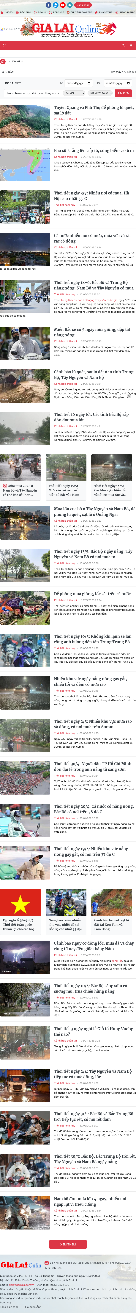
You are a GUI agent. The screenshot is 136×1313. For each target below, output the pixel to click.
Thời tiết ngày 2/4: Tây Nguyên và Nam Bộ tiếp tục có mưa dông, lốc (93, 1074)
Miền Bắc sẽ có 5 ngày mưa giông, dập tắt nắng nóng (92, 332)
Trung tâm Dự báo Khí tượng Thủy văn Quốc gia (89, 300)
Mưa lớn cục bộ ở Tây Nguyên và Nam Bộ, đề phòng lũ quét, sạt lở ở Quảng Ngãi (94, 512)
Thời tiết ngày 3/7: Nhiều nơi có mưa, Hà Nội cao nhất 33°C (91, 196)
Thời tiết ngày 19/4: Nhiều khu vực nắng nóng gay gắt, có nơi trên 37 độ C (91, 852)
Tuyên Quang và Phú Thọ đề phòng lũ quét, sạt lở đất (94, 110)
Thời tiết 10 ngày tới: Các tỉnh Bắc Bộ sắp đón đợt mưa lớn (91, 417)
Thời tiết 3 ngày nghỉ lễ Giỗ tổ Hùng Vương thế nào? (93, 1032)
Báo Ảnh (23, 12)
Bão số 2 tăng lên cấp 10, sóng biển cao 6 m (94, 150)
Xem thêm (68, 1244)
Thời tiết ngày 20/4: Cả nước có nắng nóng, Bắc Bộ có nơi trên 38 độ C (94, 809)
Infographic (125, 12)
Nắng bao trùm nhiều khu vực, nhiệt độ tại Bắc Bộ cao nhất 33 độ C (66, 924)
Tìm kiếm (17, 61)
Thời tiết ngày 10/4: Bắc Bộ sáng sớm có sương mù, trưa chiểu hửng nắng (90, 988)
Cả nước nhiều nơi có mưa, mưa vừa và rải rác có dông (92, 238)
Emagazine (103, 12)
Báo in (40, 12)
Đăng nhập (83, 4)
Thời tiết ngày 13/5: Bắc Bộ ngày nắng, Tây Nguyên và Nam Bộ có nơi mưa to (93, 554)
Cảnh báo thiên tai (65, 119)
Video (6, 12)
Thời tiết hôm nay (64, 205)
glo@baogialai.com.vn (21, 1284)
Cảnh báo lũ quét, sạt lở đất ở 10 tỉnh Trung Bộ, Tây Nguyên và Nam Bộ (93, 375)
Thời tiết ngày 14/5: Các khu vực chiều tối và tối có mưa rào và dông (110, 490)
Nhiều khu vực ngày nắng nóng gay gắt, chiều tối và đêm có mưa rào (90, 682)
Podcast (56, 12)
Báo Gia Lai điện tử (68, 27)
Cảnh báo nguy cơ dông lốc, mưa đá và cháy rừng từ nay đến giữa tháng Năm (94, 946)
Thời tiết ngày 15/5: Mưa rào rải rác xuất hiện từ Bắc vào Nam (64, 490)
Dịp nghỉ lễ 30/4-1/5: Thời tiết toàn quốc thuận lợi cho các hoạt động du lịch (19, 924)
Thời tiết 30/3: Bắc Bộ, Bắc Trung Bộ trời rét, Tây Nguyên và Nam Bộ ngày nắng (95, 1159)
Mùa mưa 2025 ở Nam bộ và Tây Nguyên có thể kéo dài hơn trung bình (20, 490)
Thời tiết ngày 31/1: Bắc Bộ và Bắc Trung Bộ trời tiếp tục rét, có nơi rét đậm (93, 1116)
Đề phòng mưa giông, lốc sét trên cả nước (92, 594)
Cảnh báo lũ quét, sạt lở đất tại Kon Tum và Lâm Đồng (111, 924)
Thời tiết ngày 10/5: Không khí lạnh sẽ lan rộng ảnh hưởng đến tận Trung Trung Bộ (93, 639)
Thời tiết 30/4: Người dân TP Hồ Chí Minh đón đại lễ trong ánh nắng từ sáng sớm (92, 767)
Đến (99, 83)
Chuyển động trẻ (79, 12)
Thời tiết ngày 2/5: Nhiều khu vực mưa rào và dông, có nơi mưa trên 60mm (93, 724)
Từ (61, 83)
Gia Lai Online (20, 1265)
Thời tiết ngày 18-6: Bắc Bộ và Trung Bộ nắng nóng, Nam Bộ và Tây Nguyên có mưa (94, 285)
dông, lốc (117, 960)
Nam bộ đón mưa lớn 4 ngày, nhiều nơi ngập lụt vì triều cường (90, 1201)
